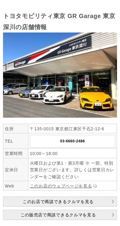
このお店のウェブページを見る (61, 186)
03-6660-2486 (72, 141)
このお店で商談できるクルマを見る (58, 201)
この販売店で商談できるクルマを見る (58, 214)
